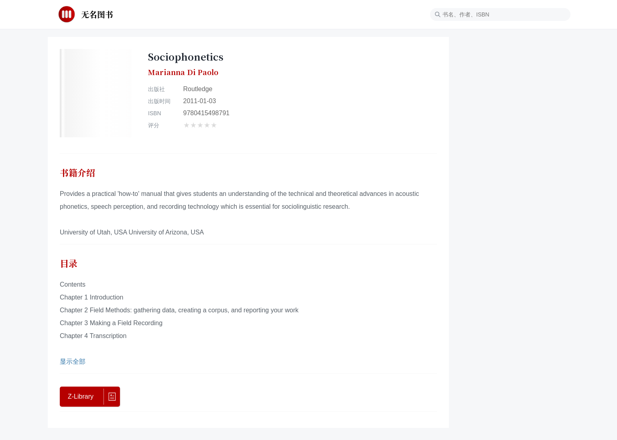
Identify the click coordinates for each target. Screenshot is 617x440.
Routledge (198, 89)
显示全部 (72, 361)
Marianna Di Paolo (183, 72)
